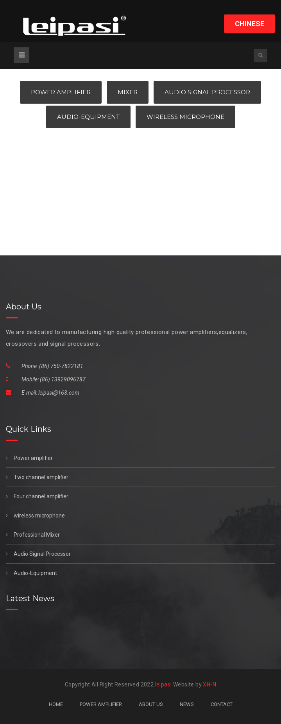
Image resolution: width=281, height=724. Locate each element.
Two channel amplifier (37, 477)
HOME (56, 704)
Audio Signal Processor (207, 92)
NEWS (187, 704)
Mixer (128, 92)
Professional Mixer (33, 535)
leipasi (163, 684)
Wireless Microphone (185, 116)
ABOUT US (151, 704)
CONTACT (222, 704)
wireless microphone (35, 515)
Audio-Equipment (88, 116)
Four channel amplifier (37, 496)
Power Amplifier (61, 92)
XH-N (209, 684)
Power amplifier (29, 458)
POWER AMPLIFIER (101, 704)
